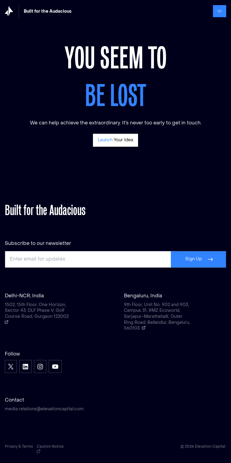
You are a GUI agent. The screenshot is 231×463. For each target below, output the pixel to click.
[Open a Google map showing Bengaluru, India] (144, 328)
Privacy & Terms (19, 447)
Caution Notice (50, 449)
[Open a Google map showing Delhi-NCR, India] (6, 322)
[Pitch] (116, 140)
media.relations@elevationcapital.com (44, 409)
